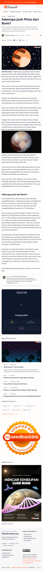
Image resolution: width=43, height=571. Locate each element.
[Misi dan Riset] (37, 11)
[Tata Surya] (13, 394)
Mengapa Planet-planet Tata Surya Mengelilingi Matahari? (22, 396)
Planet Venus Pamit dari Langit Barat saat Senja (19, 377)
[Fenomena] (12, 375)
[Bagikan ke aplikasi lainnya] (27, 40)
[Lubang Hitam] (14, 387)
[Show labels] (10, 414)
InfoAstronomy (6, 553)
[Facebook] (10, 545)
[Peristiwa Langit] (26, 11)
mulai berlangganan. (31, 2)
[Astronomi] (13, 364)
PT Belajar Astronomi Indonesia (19, 567)
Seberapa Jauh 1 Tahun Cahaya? (14, 367)
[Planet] (18, 381)
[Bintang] (27, 410)
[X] (8, 543)
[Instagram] (4, 543)
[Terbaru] (7, 406)
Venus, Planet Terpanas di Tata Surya (15, 384)
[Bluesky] (12, 543)
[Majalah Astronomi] (15, 11)
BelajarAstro (5, 557)
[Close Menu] (40, 2)
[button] (37, 7)
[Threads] (5, 545)
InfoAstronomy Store (8, 555)
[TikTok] (17, 543)
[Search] (40, 7)
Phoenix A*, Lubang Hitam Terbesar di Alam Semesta (20, 390)
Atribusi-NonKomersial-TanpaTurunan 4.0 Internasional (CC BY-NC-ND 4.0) (32, 561)
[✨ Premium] (5, 11)
